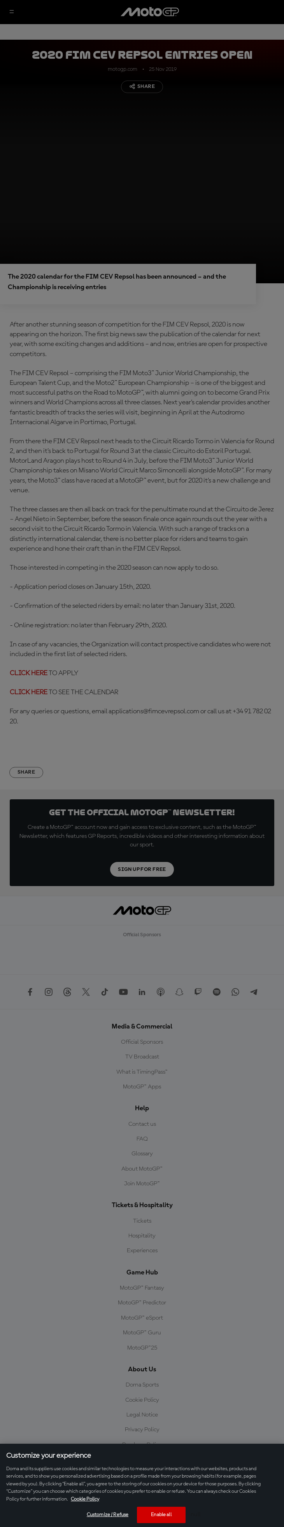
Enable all (161, 1514)
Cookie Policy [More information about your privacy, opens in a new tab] (85, 1499)
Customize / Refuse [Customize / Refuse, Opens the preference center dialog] (107, 1514)
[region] (142, 1485)
